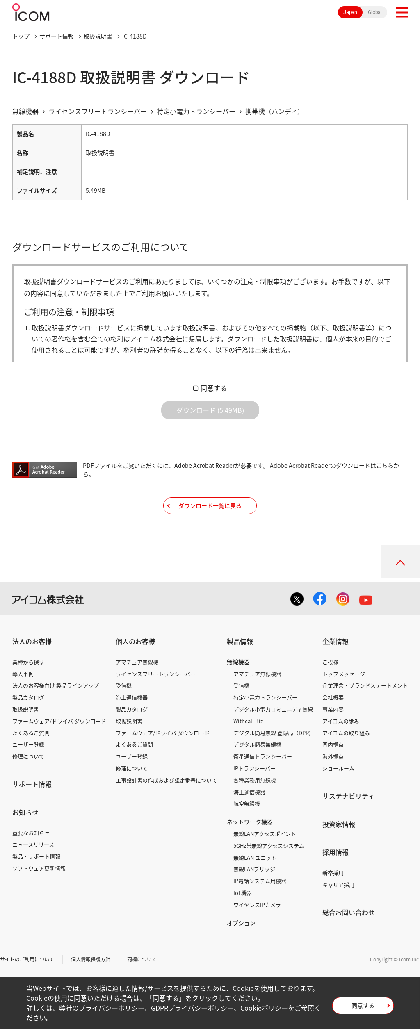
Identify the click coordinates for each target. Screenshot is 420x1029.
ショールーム (338, 768)
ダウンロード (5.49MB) (210, 410)
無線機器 (238, 662)
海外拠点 (333, 756)
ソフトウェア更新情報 (39, 868)
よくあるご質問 (31, 733)
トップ (21, 36)
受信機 (124, 685)
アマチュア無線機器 (257, 674)
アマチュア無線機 (137, 662)
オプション (241, 923)
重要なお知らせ (31, 833)
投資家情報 (338, 824)
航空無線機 (246, 803)
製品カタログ (28, 697)
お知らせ (25, 812)
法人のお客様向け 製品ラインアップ (55, 685)
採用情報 (335, 852)
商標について (142, 959)
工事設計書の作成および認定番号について (166, 780)
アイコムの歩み (340, 721)
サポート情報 (56, 36)
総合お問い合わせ (348, 912)
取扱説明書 (98, 36)
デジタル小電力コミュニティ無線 (273, 709)
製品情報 (240, 641)
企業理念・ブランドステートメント (365, 685)
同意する (214, 388)
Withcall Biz (248, 721)
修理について (28, 756)
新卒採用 (333, 872)
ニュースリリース (33, 844)
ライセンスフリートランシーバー (156, 674)
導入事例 (23, 674)
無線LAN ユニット (254, 857)
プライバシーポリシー (111, 1008)
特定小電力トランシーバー (265, 697)
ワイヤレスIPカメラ (257, 904)
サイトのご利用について (27, 959)
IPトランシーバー (254, 768)
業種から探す (28, 662)
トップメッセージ (343, 674)
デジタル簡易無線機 (257, 744)
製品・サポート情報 (36, 856)
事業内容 (333, 709)
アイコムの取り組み (346, 733)
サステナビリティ (348, 796)
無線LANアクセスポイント (264, 834)
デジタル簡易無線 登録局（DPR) (271, 733)
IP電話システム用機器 (259, 881)
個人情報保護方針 (90, 959)
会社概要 (333, 697)
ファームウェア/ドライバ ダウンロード (59, 721)
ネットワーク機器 (250, 821)
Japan (350, 12)
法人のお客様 (32, 641)
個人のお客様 (135, 641)
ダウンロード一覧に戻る (210, 505)
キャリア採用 (338, 884)
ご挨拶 (330, 662)
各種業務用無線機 (254, 780)
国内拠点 (333, 744)
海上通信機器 (132, 697)
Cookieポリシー (264, 1008)
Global (375, 12)
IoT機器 (242, 893)
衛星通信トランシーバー (262, 756)
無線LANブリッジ (254, 869)
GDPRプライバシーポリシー (192, 1008)
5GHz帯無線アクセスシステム (268, 845)
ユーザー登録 (28, 744)
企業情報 (335, 641)
